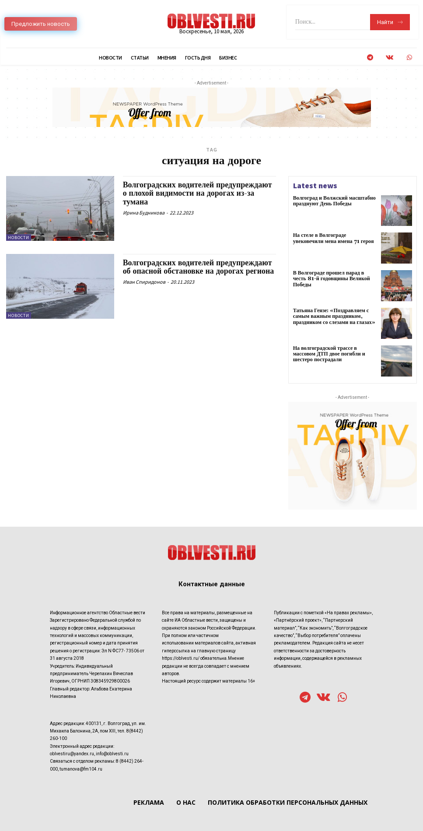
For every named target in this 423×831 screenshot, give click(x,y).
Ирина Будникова (143, 212)
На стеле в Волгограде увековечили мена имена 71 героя (333, 238)
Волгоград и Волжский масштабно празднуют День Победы (334, 201)
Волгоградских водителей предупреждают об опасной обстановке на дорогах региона (199, 267)
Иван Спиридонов (144, 281)
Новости (18, 237)
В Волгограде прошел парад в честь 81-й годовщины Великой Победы (331, 279)
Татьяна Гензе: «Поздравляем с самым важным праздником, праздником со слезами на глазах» (334, 316)
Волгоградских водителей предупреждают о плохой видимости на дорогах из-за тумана (198, 194)
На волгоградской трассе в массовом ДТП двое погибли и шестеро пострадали (329, 354)
